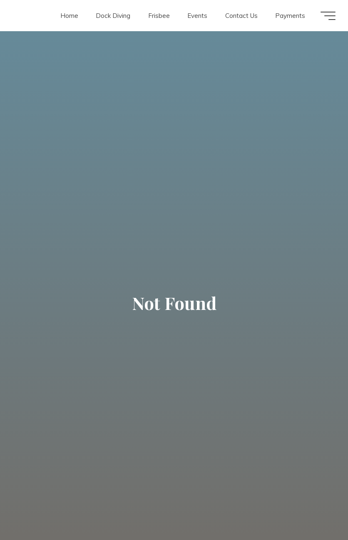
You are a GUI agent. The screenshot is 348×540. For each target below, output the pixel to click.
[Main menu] (328, 16)
